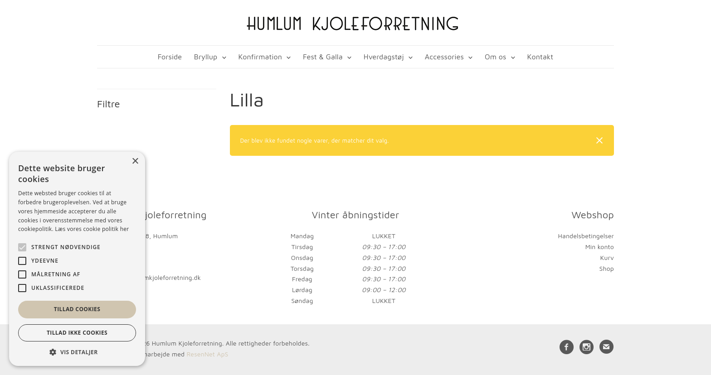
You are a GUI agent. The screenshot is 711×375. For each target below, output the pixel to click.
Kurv (607, 257)
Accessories (444, 57)
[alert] (77, 259)
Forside (170, 57)
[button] (77, 352)
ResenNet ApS (207, 354)
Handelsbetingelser (586, 236)
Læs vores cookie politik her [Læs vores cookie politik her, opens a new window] (92, 229)
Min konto (599, 246)
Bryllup (206, 57)
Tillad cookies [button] (77, 309)
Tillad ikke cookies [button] (77, 333)
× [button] (134, 161)
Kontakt (540, 57)
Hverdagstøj (384, 57)
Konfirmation (260, 57)
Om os (495, 57)
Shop (606, 268)
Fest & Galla (323, 57)
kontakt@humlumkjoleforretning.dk (149, 277)
